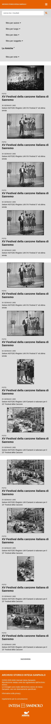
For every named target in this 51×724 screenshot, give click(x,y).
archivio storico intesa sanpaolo (14, 4)
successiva (25, 659)
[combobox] (13, 22)
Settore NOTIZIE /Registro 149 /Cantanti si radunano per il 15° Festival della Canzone (25, 382)
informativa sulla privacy (11, 693)
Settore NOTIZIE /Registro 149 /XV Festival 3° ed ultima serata (25, 88)
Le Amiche (8, 48)
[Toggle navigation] (46, 4)
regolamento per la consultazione (14, 699)
